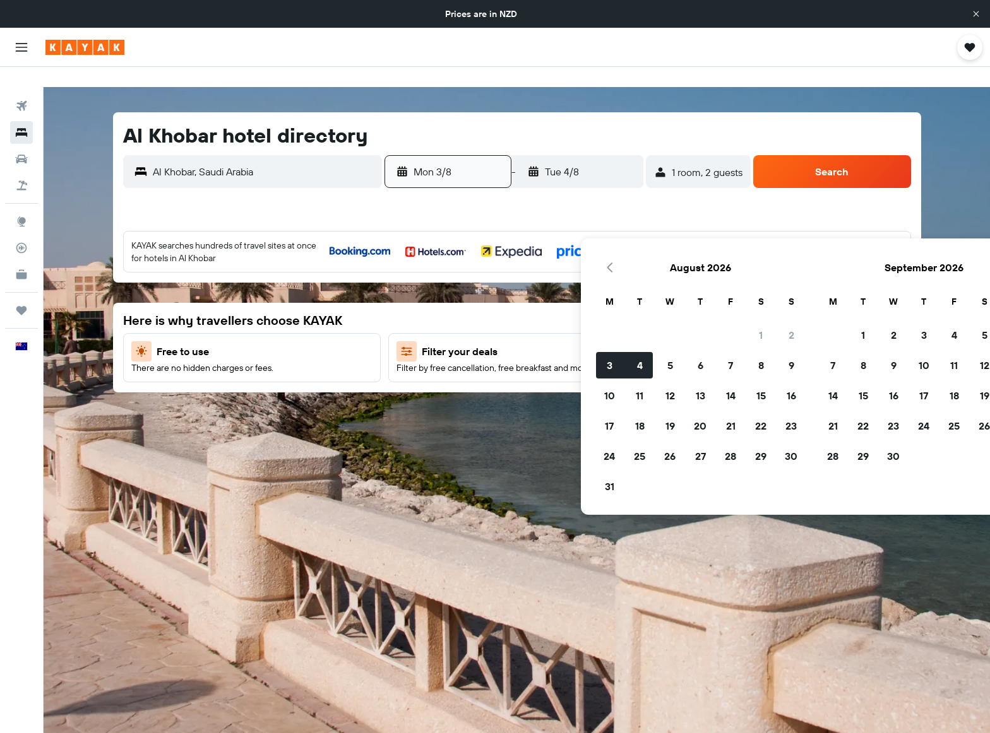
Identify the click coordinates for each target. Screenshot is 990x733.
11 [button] (442, 330)
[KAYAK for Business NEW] (21, 254)
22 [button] (564, 360)
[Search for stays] (21, 112)
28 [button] (533, 390)
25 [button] (442, 390)
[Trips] (21, 290)
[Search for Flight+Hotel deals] (21, 165)
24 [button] (412, 390)
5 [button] (473, 299)
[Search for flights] (21, 85)
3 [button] (412, 299)
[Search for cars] (21, 138)
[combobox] (264, 151)
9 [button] (594, 299)
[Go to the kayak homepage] (84, 47)
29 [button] (564, 390)
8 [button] (564, 299)
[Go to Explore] (21, 201)
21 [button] (534, 360)
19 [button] (473, 360)
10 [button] (412, 330)
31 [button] (412, 420)
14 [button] (534, 330)
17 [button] (412, 360)
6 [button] (503, 299)
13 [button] (503, 330)
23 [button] (594, 360)
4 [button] (443, 299)
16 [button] (594, 330)
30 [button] (594, 390)
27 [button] (503, 390)
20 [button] (503, 360)
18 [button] (443, 360)
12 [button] (473, 330)
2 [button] (594, 269)
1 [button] (564, 269)
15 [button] (564, 330)
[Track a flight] (21, 227)
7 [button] (533, 299)
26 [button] (473, 390)
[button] (976, 14)
